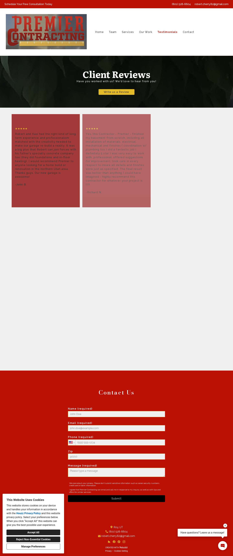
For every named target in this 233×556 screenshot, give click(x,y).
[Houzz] (109, 542)
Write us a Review (116, 92)
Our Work (145, 32)
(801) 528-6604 (181, 4)
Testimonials (167, 32)
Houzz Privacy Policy (28, 513)
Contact (188, 32)
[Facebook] (114, 542)
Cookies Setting (121, 551)
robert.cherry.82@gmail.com (211, 4)
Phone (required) (116, 440)
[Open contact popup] (222, 545)
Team (112, 32)
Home (99, 32)
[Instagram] (124, 542)
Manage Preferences (33, 546)
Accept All (33, 532)
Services (128, 32)
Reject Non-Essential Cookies (33, 539)
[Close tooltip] (225, 525)
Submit (116, 498)
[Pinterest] (119, 542)
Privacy (108, 551)
